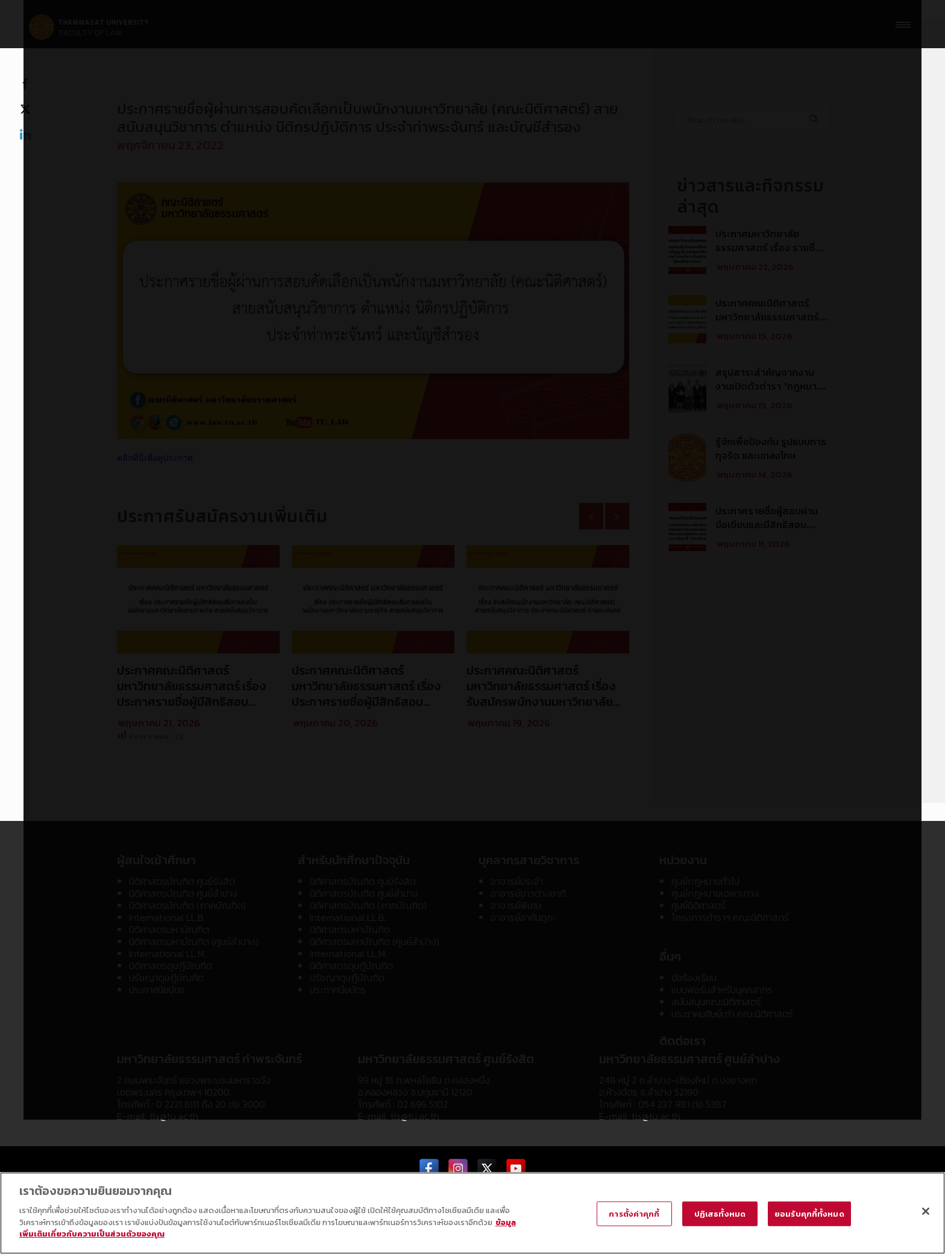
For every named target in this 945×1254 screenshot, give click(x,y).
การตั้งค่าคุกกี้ (634, 1214)
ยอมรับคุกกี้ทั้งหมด (809, 1214)
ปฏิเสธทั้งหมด (720, 1214)
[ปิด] (925, 1211)
